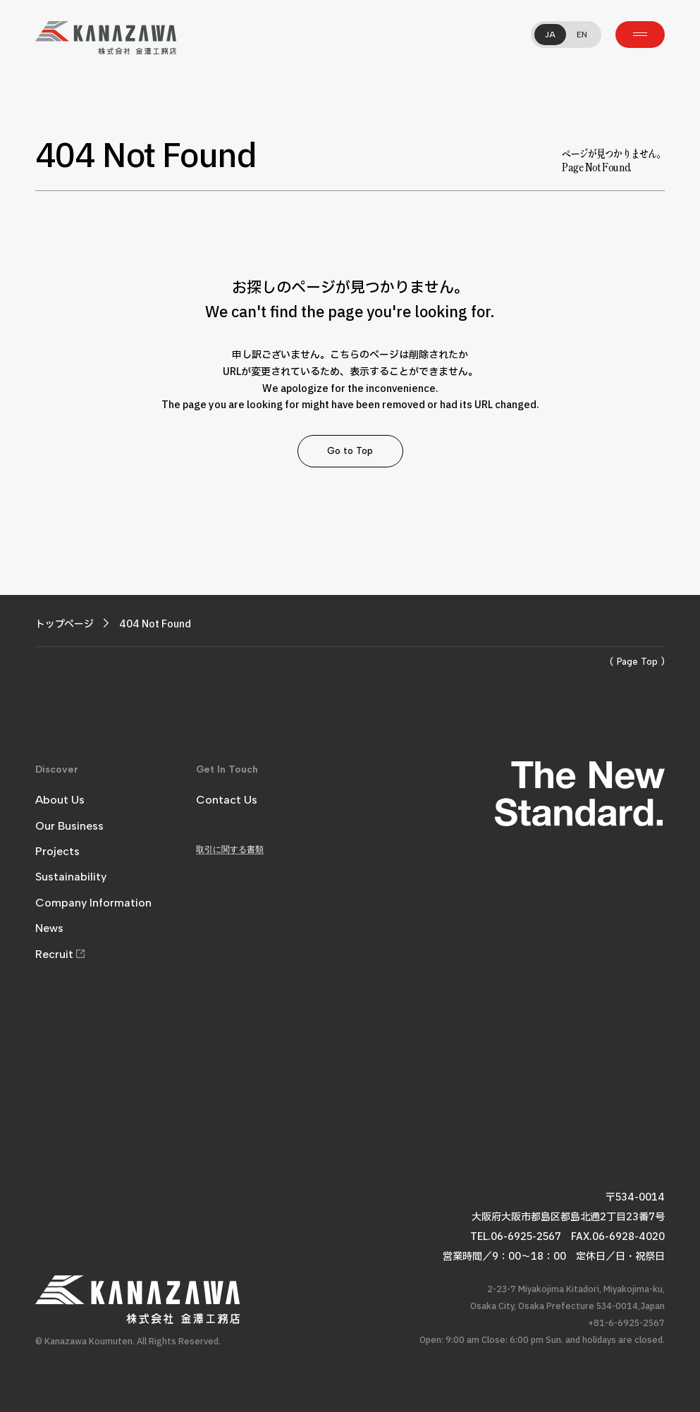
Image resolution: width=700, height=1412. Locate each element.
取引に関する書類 (230, 849)
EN (582, 34)
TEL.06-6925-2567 (515, 1236)
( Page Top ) (637, 661)
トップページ (64, 624)
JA (550, 34)
